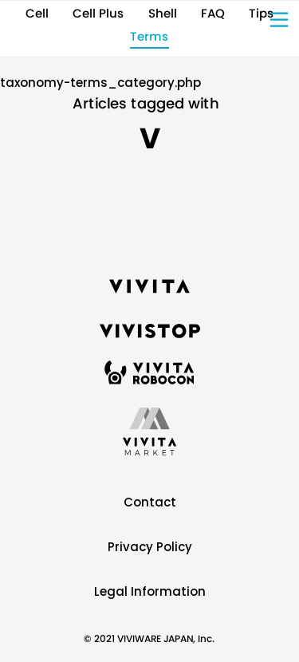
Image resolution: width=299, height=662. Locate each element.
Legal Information (150, 591)
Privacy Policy (150, 546)
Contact (150, 502)
